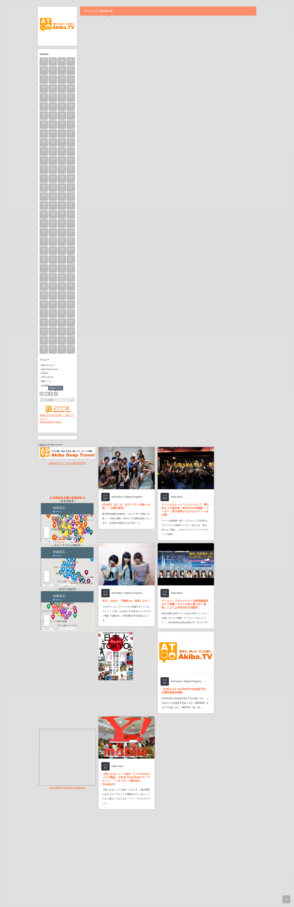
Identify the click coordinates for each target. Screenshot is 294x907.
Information (117, 497)
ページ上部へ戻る (286, 899)
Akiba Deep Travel (49, 369)
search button (56, 394)
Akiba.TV (43, 445)
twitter (47, 394)
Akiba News (177, 497)
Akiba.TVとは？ (48, 365)
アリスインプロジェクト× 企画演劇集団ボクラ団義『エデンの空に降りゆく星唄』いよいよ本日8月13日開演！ (184, 604)
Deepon (44, 373)
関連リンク (46, 381)
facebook (51, 394)
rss (42, 394)
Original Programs (133, 497)
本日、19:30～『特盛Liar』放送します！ (126, 600)
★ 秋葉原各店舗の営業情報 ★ (67, 497)
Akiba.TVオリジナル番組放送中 (67, 463)
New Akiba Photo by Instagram (67, 787)
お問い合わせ (47, 377)
